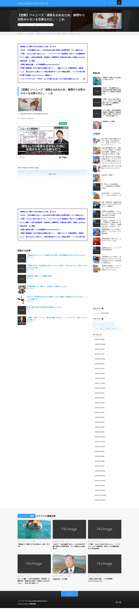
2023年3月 (98, 481)
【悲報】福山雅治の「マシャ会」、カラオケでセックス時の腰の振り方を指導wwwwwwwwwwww (111, 216)
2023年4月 (98, 476)
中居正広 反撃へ (107, 177)
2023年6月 (98, 467)
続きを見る (52, 176)
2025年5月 (98, 356)
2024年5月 (98, 414)
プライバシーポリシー (24, 609)
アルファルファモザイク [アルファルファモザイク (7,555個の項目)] (100, 326)
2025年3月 (98, 365)
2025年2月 (98, 370)
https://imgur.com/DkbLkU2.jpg (28, 170)
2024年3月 (98, 423)
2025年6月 (98, 351)
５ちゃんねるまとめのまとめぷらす (38, 606)
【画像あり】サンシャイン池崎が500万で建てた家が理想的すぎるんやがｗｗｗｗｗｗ (56, 257)
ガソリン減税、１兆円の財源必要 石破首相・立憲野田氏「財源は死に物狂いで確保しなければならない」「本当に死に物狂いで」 (53, 59)
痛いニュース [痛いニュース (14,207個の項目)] (116, 330)
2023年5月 (98, 471)
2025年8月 (98, 341)
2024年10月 (98, 390)
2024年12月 (98, 380)
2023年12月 (98, 438)
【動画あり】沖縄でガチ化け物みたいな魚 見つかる (38, 49)
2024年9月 (98, 394)
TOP (19, 9)
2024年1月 (98, 433)
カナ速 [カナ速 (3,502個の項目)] (111, 326)
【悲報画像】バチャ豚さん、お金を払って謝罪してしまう (46, 288)
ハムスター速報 (31, 541)
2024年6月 (98, 409)
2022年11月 (98, 500)
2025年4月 (98, 361)
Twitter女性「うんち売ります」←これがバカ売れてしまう (111, 197)
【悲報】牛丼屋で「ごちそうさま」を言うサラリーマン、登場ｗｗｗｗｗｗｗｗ (111, 270)
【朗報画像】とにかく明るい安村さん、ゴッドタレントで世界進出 (111, 234)
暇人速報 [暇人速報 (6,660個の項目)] (107, 330)
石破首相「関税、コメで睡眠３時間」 (40, 278)
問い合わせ (26, 9)
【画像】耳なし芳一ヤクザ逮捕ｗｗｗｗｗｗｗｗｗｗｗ (111, 169)
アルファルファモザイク (45, 26)
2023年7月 (98, 462)
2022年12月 (98, 496)
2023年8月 (98, 457)
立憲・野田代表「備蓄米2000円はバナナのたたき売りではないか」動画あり (111, 206)
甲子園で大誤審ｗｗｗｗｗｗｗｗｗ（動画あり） (36, 77)
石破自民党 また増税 (27, 63)
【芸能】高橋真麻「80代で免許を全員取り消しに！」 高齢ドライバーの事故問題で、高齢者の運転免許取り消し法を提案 (53, 70)
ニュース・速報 (32, 26)
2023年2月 (98, 486)
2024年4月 (98, 418)
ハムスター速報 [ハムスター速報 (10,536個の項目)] (98, 330)
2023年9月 (98, 452)
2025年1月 (98, 375)
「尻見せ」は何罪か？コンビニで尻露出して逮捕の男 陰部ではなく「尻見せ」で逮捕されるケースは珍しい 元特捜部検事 (111, 226)
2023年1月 (98, 491)
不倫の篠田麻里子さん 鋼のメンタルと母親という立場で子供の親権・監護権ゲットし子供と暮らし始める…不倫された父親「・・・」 (111, 153)
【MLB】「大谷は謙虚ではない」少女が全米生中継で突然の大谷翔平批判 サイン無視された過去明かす (53, 52)
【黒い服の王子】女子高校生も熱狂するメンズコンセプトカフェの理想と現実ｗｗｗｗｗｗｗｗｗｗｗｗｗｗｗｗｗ (111, 162)
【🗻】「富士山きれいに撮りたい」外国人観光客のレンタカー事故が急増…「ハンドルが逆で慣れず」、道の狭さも (53, 74)
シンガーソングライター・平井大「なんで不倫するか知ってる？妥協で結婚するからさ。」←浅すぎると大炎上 (53, 81)
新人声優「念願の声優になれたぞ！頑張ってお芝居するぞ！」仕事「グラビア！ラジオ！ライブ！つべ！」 (111, 144)
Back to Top (69, 599)
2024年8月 (98, 399)
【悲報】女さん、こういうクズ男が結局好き (111, 251)
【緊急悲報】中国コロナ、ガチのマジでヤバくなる (111, 242)
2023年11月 (98, 443)
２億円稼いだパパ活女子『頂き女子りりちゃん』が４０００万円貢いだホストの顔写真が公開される (111, 262)
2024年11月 (98, 385)
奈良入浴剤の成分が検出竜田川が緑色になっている (44, 309)
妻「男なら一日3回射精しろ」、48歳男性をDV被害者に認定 (110, 188)
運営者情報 (34, 609)
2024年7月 (98, 404)
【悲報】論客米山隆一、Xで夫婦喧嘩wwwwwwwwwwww (40, 67)
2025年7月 (98, 346)
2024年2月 (98, 428)
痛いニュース (65, 541)
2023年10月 (98, 447)
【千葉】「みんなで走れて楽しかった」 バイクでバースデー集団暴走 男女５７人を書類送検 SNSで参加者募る (53, 56)
